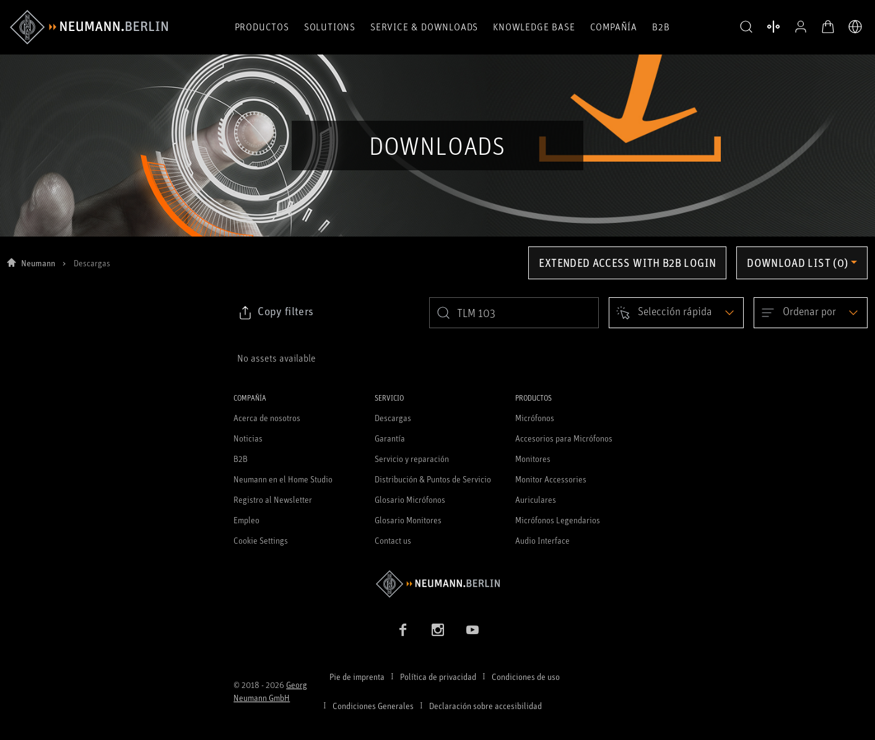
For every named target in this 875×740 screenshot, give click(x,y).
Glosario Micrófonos (410, 499)
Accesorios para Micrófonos (563, 438)
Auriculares (535, 499)
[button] (746, 27)
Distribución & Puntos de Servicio (433, 479)
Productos (262, 26)
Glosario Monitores (408, 520)
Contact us (393, 540)
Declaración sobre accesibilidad (485, 705)
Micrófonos (534, 417)
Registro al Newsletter (272, 499)
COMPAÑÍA (613, 26)
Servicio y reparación (412, 458)
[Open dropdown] (676, 312)
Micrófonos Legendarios (557, 520)
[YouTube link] (472, 629)
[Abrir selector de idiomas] (855, 27)
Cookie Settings (260, 540)
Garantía (390, 438)
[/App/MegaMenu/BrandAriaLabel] (89, 27)
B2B (660, 26)
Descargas (393, 417)
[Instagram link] (437, 629)
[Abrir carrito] (828, 27)
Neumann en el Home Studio (283, 479)
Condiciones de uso (526, 676)
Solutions (329, 26)
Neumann (38, 263)
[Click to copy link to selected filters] (275, 312)
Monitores (533, 458)
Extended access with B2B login (627, 262)
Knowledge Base (534, 26)
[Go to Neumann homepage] (437, 583)
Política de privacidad (438, 676)
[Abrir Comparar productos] (773, 27)
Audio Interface (542, 540)
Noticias (248, 438)
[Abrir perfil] (801, 27)
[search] (514, 312)
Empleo (246, 520)
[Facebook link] (403, 629)
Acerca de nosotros (266, 417)
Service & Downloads (424, 26)
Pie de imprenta (357, 676)
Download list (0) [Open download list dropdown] (797, 262)
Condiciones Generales (373, 705)
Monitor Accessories (550, 479)
